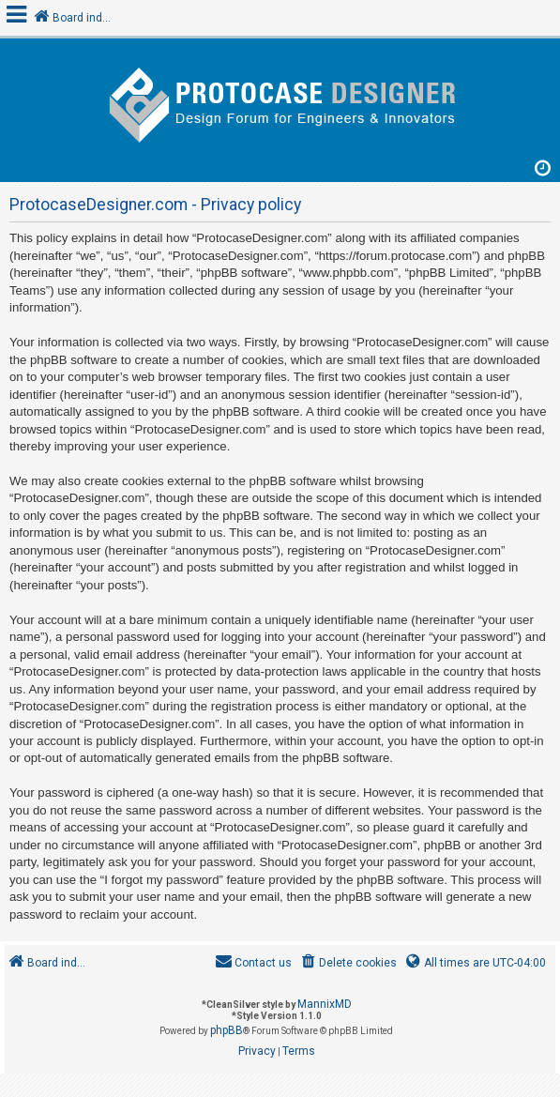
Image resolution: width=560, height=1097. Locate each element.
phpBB (226, 1030)
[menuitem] (347, 963)
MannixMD (324, 1004)
